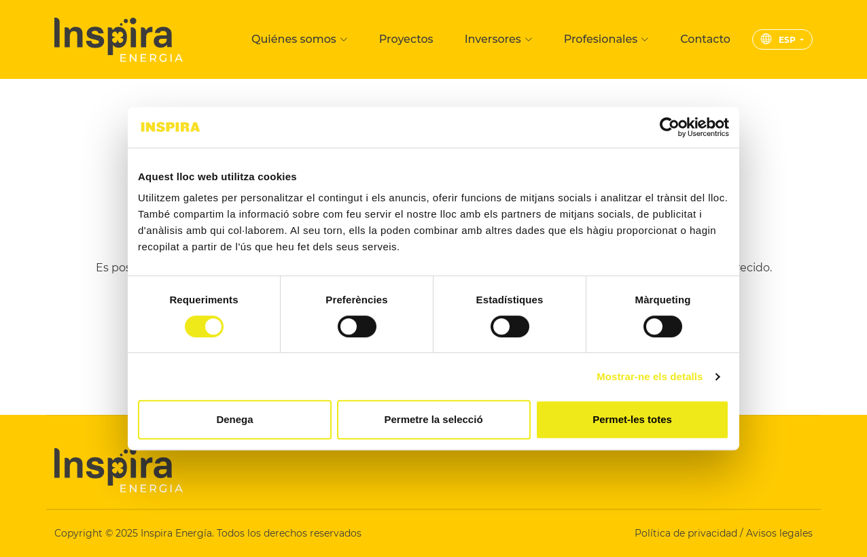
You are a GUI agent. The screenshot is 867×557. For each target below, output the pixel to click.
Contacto (705, 39)
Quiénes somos (299, 39)
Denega (234, 419)
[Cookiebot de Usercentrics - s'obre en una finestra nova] (669, 127)
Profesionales (606, 39)
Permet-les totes (632, 419)
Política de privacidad (687, 533)
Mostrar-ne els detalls (650, 376)
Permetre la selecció (433, 419)
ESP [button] (779, 40)
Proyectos (406, 39)
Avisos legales (779, 533)
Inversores (499, 39)
